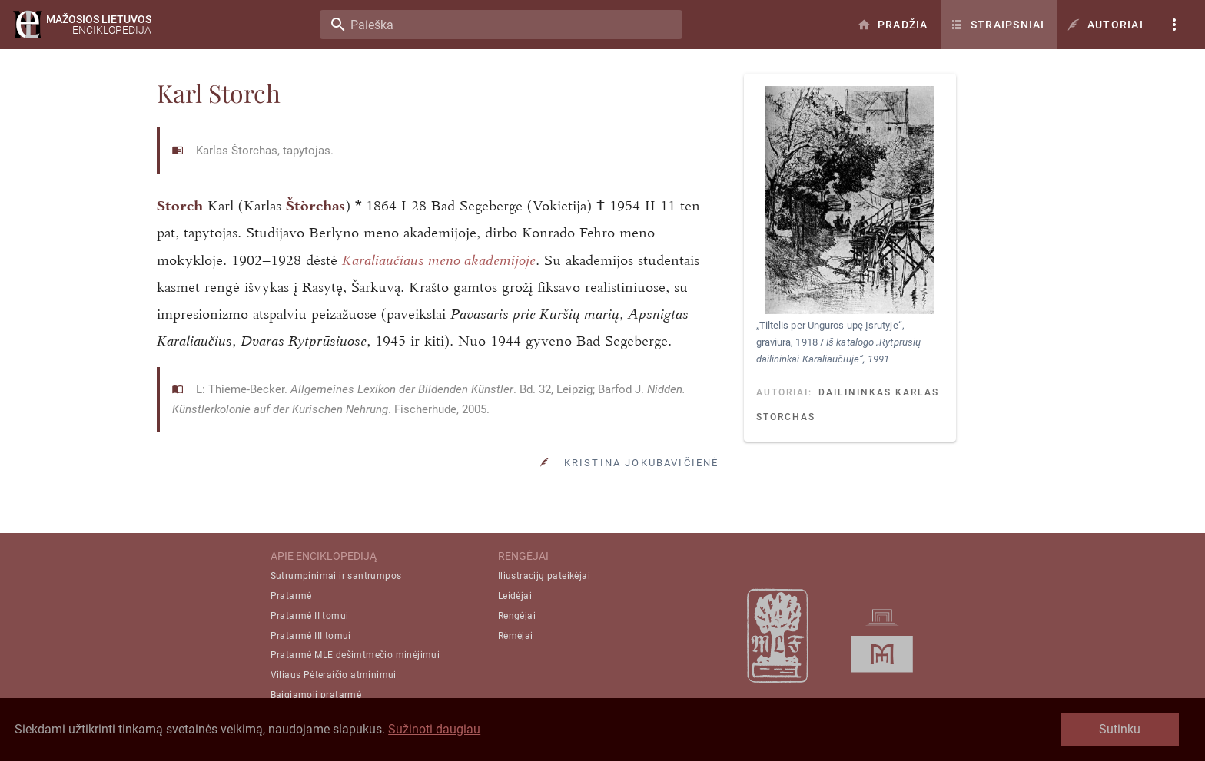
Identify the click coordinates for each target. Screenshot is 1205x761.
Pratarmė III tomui (311, 635)
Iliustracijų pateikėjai (544, 576)
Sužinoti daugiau (434, 729)
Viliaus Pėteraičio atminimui (334, 675)
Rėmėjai (515, 635)
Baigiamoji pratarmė (316, 695)
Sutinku (1119, 729)
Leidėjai (515, 596)
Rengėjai (517, 615)
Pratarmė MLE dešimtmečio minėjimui (355, 655)
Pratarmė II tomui (310, 615)
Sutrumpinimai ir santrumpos (336, 576)
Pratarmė (291, 596)
